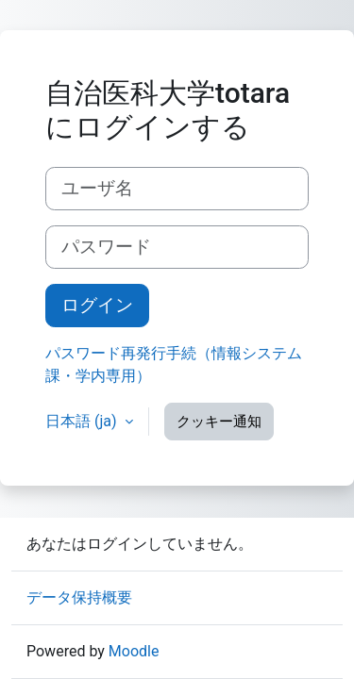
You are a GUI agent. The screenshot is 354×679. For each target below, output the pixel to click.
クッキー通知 (219, 421)
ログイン (97, 305)
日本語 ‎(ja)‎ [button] (83, 421)
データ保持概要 (79, 597)
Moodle (134, 651)
